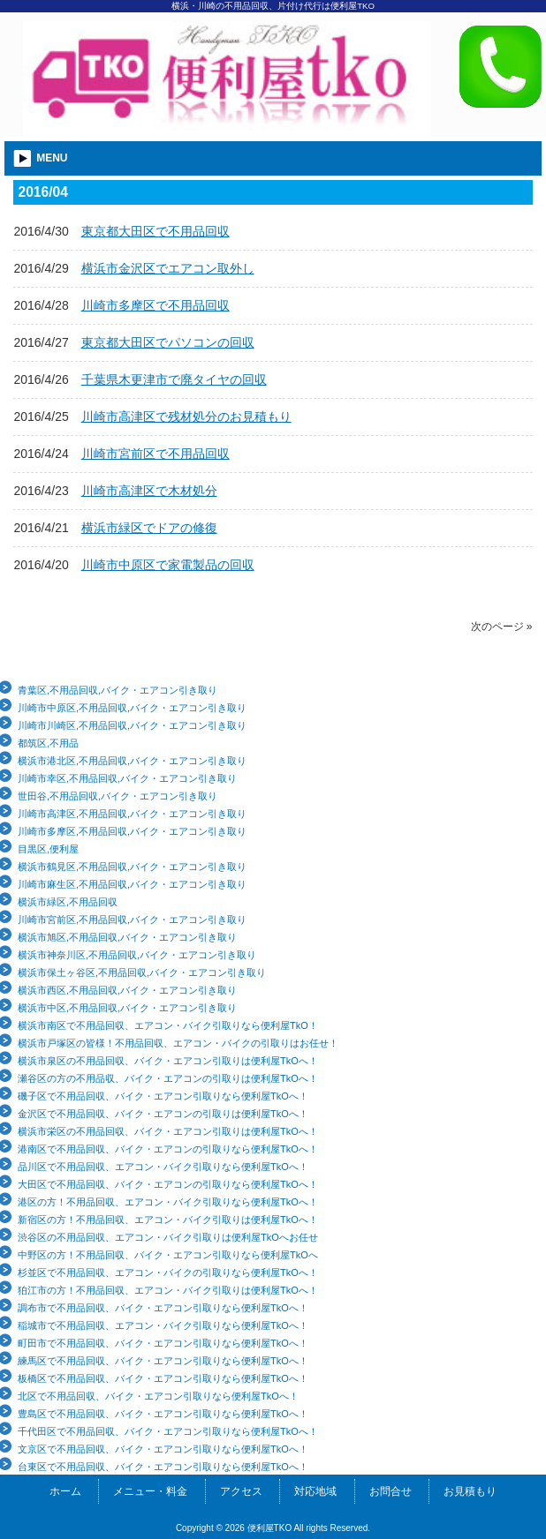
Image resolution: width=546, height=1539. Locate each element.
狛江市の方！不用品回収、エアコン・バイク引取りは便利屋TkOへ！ (168, 1290)
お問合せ (390, 1491)
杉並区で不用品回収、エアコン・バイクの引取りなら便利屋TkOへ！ (168, 1272)
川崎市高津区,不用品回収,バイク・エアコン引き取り (132, 813)
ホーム (65, 1491)
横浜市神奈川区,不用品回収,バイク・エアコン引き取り (137, 955)
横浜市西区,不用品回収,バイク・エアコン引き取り (127, 990)
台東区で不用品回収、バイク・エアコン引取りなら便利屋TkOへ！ (163, 1466)
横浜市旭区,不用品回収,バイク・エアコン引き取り (127, 937)
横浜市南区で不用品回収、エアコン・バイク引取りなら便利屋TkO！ (168, 1025)
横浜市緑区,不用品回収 (68, 902)
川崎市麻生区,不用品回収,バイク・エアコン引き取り (132, 884)
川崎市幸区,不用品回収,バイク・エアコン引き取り (127, 778)
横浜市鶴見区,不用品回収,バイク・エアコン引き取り (132, 866)
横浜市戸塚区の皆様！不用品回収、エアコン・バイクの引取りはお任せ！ (178, 1043)
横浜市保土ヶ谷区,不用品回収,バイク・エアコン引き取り (142, 972)
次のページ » (502, 626)
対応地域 (315, 1491)
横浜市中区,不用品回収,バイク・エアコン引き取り (127, 1007)
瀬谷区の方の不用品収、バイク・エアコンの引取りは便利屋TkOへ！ (168, 1078)
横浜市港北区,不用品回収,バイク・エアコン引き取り (132, 760)
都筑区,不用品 (48, 743)
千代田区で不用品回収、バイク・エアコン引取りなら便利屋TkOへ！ (168, 1431)
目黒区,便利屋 (48, 849)
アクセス (241, 1491)
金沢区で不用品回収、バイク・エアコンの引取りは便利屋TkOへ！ (163, 1113)
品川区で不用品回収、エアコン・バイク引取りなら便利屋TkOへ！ (163, 1166)
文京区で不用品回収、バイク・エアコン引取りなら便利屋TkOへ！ (163, 1449)
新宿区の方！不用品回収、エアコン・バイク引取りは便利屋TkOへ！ (168, 1219)
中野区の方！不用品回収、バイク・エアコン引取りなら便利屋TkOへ (168, 1255)
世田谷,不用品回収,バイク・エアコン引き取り (117, 796)
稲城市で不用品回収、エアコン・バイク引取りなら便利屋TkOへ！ (163, 1325)
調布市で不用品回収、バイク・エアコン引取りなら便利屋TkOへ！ (163, 1308)
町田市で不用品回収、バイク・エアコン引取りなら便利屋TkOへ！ (163, 1343)
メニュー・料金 (150, 1491)
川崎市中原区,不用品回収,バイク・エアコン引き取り (132, 707)
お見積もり (470, 1491)
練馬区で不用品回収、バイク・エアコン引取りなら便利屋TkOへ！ (163, 1360)
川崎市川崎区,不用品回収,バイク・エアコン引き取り (132, 725)
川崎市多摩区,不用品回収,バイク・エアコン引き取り (132, 831)
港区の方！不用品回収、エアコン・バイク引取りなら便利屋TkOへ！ (168, 1202)
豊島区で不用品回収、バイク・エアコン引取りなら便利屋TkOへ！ (163, 1413)
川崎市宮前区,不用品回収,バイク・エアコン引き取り (132, 919)
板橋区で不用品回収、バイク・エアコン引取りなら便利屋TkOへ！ (163, 1378)
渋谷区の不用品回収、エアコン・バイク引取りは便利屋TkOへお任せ (168, 1237)
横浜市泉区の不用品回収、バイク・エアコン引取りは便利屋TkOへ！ (168, 1060)
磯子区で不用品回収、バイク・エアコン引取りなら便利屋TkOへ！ (163, 1096)
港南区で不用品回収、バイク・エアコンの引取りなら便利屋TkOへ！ (168, 1149)
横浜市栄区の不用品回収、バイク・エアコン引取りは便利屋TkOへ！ (168, 1131)
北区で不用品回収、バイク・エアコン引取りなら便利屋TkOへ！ (158, 1396)
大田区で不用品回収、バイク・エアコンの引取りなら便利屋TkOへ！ (168, 1184)
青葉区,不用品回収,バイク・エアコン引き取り (117, 690)
